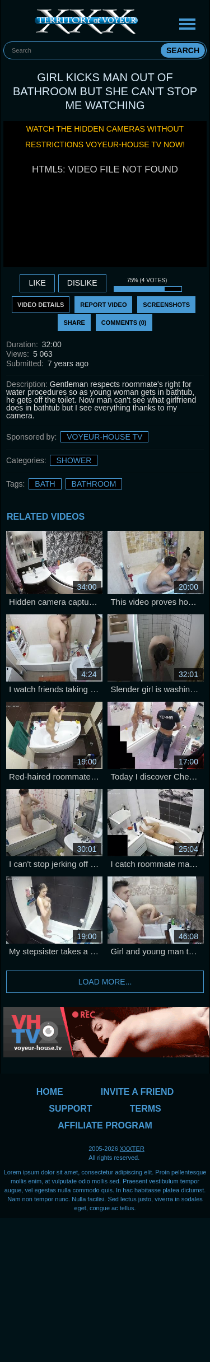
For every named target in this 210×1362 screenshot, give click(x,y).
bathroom (94, 483)
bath (45, 483)
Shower (73, 460)
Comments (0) (124, 322)
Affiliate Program (105, 1125)
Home (49, 1092)
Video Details (40, 304)
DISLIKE (82, 282)
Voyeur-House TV (104, 436)
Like (37, 282)
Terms (145, 1108)
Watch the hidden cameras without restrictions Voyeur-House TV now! (105, 136)
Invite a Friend (137, 1092)
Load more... (105, 981)
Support (70, 1108)
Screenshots (166, 304)
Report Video (103, 304)
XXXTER (132, 1148)
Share (74, 322)
